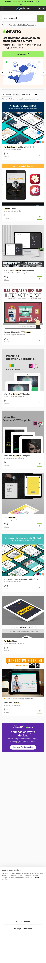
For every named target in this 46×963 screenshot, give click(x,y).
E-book (10, 209)
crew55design (10, 335)
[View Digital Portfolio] (23, 522)
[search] (20, 18)
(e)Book (10, 641)
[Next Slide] (41, 72)
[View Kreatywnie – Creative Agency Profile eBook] (23, 584)
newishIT (9, 705)
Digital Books (16, 149)
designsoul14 (10, 643)
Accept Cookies (23, 922)
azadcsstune (10, 396)
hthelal (8, 211)
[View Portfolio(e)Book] (23, 646)
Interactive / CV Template (17, 394)
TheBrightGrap (10, 273)
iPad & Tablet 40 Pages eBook (19, 270)
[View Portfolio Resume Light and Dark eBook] (23, 152)
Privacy (36, 877)
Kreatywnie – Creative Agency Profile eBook (21, 579)
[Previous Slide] (4, 72)
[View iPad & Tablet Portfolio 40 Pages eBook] (23, 275)
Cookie (26, 877)
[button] (39, 155)
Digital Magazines (23, 273)
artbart (8, 149)
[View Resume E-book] (23, 214)
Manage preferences (23, 929)
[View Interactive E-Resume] (23, 708)
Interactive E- (12, 703)
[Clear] (35, 18)
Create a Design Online (23, 747)
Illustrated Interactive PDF (17, 332)
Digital (10, 517)
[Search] (40, 18)
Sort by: (16, 94)
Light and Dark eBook (19, 147)
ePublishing (21, 335)
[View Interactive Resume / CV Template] (23, 399)
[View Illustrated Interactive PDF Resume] (23, 337)
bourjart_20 (9, 520)
